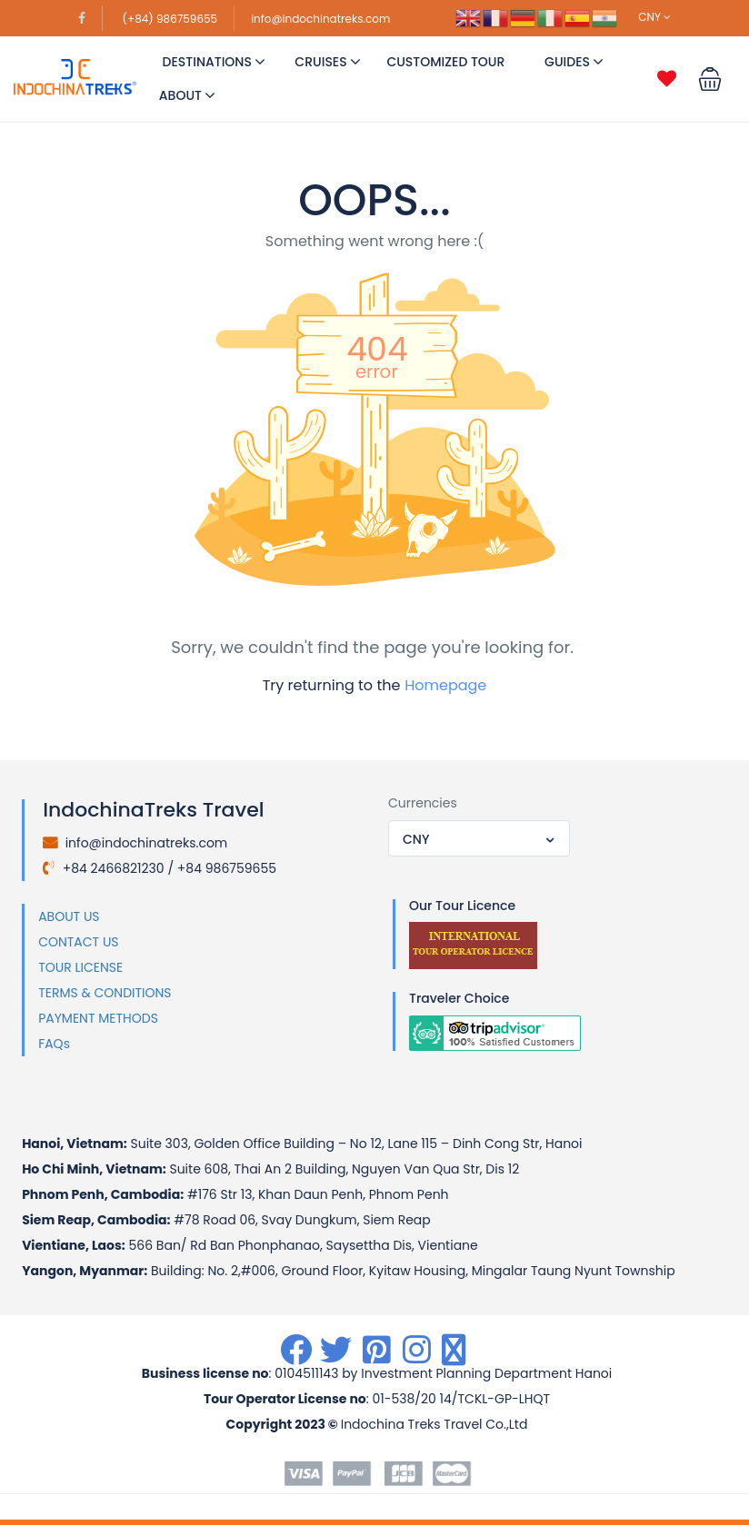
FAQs (54, 1044)
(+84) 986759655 (170, 18)
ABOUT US (68, 916)
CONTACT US (78, 942)
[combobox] (479, 838)
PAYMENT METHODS (98, 1018)
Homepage (445, 685)
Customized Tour (445, 62)
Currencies (422, 803)
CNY (654, 17)
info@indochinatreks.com (320, 18)
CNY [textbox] (416, 839)
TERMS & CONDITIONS (104, 993)
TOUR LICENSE (80, 967)
